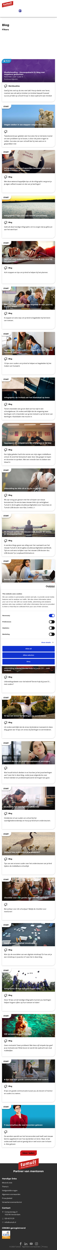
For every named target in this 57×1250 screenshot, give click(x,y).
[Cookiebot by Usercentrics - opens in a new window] (46, 586)
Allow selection (28, 655)
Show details (46, 642)
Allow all (28, 649)
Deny (28, 661)
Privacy (45, 1247)
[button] (28, 1153)
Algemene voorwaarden (31, 1247)
